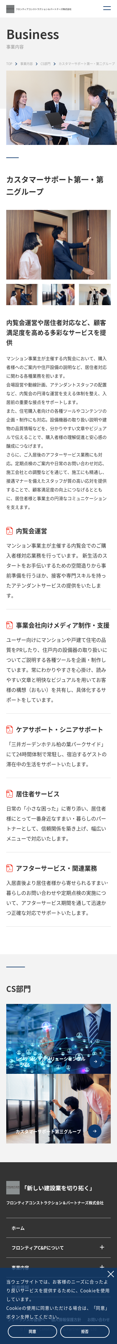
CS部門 (46, 63)
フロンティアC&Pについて (38, 1247)
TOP (9, 63)
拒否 (85, 1331)
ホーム (18, 1228)
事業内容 (26, 63)
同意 (32, 1331)
